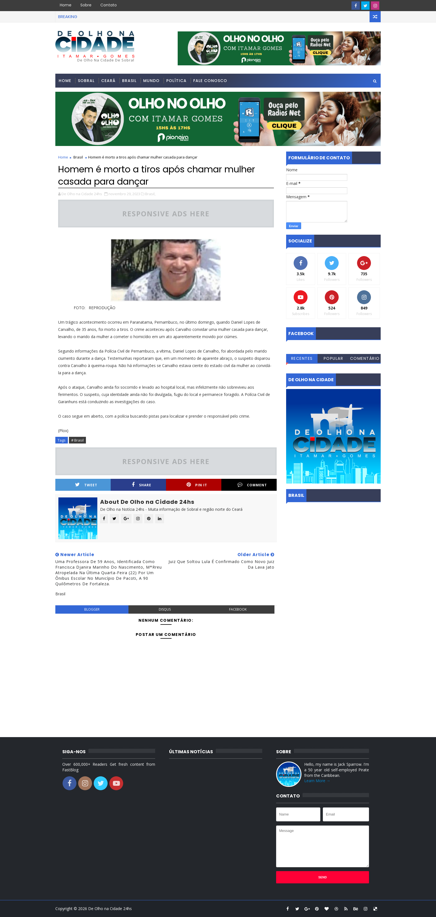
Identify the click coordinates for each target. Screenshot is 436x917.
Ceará (108, 80)
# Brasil (77, 440)
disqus (165, 609)
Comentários (365, 359)
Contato (108, 5)
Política (176, 80)
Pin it (197, 484)
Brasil (129, 80)
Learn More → (317, 780)
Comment (252, 484)
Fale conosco (210, 80)
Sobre (85, 5)
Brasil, (150, 193)
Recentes (302, 358)
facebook (238, 609)
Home (65, 5)
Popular (333, 358)
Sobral (86, 80)
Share (141, 484)
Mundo (151, 80)
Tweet (86, 484)
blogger (92, 609)
